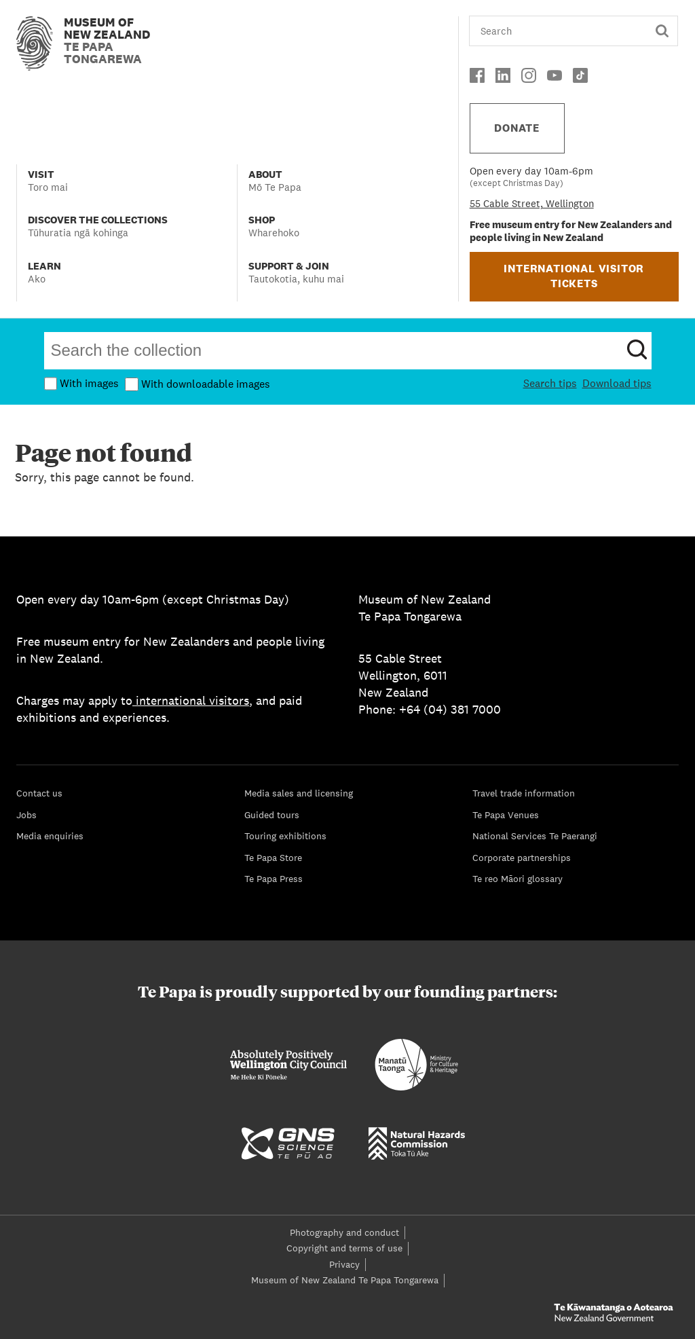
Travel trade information (523, 793)
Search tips (550, 383)
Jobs (26, 815)
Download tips (617, 383)
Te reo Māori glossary (517, 879)
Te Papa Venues (505, 815)
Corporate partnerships (521, 857)
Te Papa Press (273, 879)
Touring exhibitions (285, 836)
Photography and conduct (344, 1232)
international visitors (190, 700)
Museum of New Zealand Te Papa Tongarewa (344, 1280)
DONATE (517, 128)
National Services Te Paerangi (534, 836)
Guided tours (271, 815)
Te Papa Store (273, 857)
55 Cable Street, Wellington (532, 203)
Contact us (39, 793)
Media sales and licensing (298, 793)
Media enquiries (49, 836)
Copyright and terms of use (344, 1248)
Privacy (344, 1264)
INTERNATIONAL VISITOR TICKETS (574, 276)
